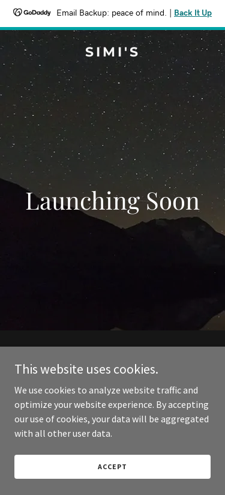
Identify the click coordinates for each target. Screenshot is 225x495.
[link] (112, 53)
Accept (112, 466)
